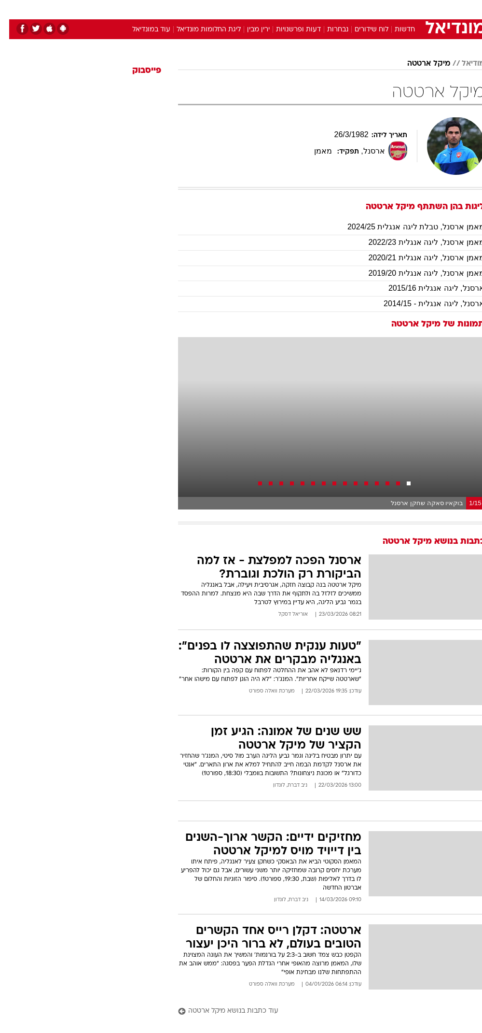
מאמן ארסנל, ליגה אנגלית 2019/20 (417, 273)
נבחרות (328, 30)
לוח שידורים (362, 30)
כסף (283, 9)
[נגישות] (13, 9)
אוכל (258, 9)
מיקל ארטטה (419, 64)
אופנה (134, 9)
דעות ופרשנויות (289, 30)
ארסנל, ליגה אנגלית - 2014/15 (424, 303)
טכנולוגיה (167, 9)
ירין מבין (249, 30)
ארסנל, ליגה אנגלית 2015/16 (427, 288)
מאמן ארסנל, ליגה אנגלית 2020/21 (417, 258)
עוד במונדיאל (142, 30)
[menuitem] (359, 9)
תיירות (200, 9)
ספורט (365, 9)
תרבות (335, 9)
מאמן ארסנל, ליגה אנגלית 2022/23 (417, 242)
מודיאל (464, 64)
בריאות (231, 9)
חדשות (396, 30)
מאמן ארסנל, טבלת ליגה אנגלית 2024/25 (406, 227)
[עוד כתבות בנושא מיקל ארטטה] (322, 1011)
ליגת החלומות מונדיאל (199, 30)
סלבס (308, 9)
